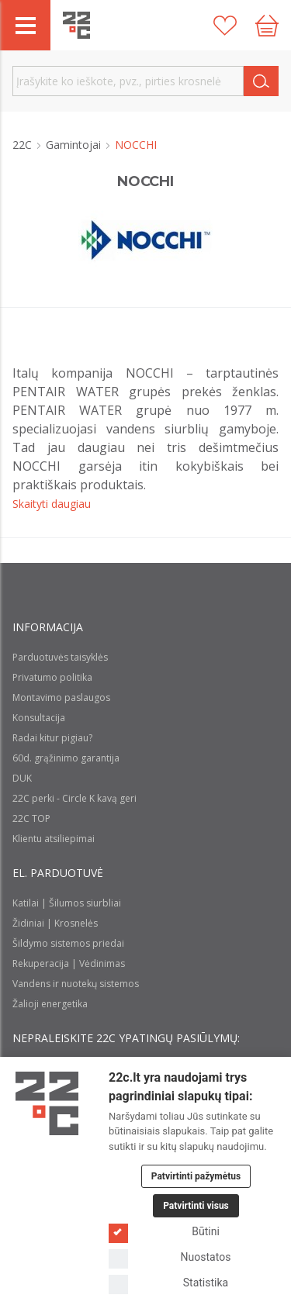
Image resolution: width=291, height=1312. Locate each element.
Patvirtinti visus (196, 1205)
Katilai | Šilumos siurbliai (66, 903)
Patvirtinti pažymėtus (196, 1176)
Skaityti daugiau (51, 503)
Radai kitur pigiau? (52, 737)
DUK (22, 778)
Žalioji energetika (50, 1003)
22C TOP (31, 818)
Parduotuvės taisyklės (60, 657)
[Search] (261, 81)
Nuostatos (169, 1257)
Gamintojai (75, 144)
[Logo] (47, 1103)
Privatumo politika (52, 677)
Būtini (164, 1232)
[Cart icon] (267, 25)
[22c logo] (76, 25)
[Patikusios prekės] (225, 25)
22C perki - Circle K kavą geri (74, 798)
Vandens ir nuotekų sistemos (75, 983)
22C (23, 144)
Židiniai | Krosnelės (55, 923)
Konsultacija (38, 717)
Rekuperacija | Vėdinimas (68, 963)
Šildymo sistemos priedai (68, 943)
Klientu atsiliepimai (53, 838)
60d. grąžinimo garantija (66, 758)
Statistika (168, 1283)
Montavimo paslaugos (61, 697)
